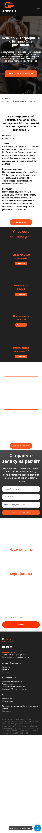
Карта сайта (6, 709)
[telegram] (7, 645)
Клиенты (5, 667)
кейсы (5, 693)
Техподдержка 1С (9, 682)
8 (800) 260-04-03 (21, 731)
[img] (21, 308)
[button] (21, 73)
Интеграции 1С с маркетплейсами (14, 687)
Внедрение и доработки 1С (12, 680)
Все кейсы (5, 98)
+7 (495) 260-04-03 (9, 653)
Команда (5, 670)
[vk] (3, 645)
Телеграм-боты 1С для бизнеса (13, 684)
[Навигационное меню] (38, 8)
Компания (6, 665)
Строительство (7, 697)
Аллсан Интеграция (9, 650)
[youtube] (11, 645)
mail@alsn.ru (21, 653)
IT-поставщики (7, 699)
